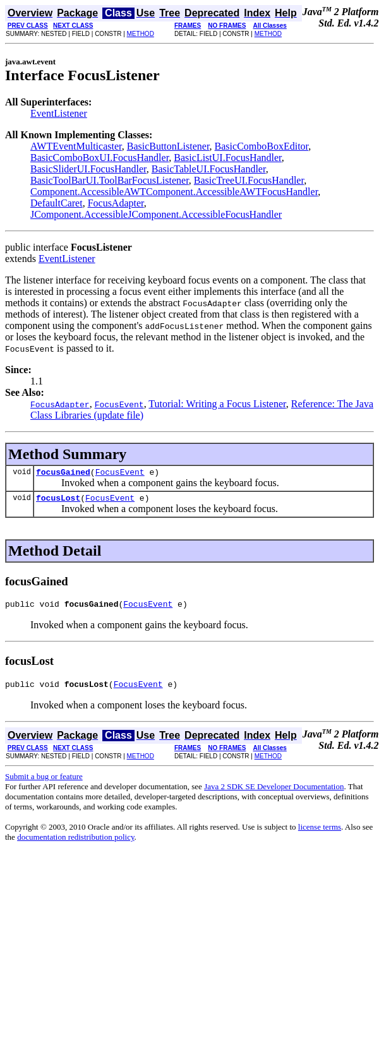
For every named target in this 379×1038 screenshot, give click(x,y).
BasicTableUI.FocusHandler (209, 169)
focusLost (58, 501)
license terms (319, 834)
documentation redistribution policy (75, 844)
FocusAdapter (116, 203)
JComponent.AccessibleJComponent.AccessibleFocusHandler (156, 214)
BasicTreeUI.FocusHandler (249, 180)
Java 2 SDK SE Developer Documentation (274, 794)
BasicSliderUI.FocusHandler (88, 169)
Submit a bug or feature (44, 784)
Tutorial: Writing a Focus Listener (217, 403)
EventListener (58, 113)
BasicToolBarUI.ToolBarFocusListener (109, 180)
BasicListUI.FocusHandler (227, 157)
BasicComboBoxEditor (262, 146)
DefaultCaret (56, 203)
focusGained (63, 473)
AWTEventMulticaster (76, 146)
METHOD (140, 33)
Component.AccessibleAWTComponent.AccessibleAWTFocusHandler (174, 191)
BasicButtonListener (168, 146)
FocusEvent (120, 473)
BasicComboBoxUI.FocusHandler (99, 157)
